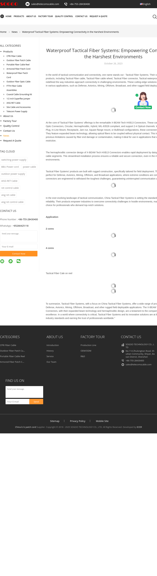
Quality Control (64, 16)
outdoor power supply (13, 173)
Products (19, 16)
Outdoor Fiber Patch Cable (19, 60)
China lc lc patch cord (25, 427)
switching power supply (13, 159)
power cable (29, 166)
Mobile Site (102, 421)
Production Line (88, 345)
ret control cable (10, 187)
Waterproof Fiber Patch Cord (17, 75)
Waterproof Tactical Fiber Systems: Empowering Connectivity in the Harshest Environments (70, 31)
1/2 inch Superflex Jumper (18, 98)
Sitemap (54, 421)
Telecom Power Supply (17, 111)
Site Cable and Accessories (19, 107)
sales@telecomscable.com (45, 4)
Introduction (52, 345)
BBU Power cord (10, 166)
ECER (139, 427)
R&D (83, 356)
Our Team (51, 361)
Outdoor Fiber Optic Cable (18, 81)
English (146, 4)
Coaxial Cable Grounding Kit (19, 94)
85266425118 (21, 225)
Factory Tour (45, 16)
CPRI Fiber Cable (14, 56)
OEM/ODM (86, 350)
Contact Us (81, 16)
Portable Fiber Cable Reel (18, 64)
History (49, 350)
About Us (31, 16)
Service (49, 356)
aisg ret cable (8, 194)
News (6, 135)
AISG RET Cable (13, 103)
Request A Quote (98, 16)
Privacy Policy (77, 421)
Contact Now (18, 253)
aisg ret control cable (12, 202)
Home (5, 16)
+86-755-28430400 (80, 4)
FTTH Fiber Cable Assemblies (14, 88)
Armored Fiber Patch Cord (18, 68)
